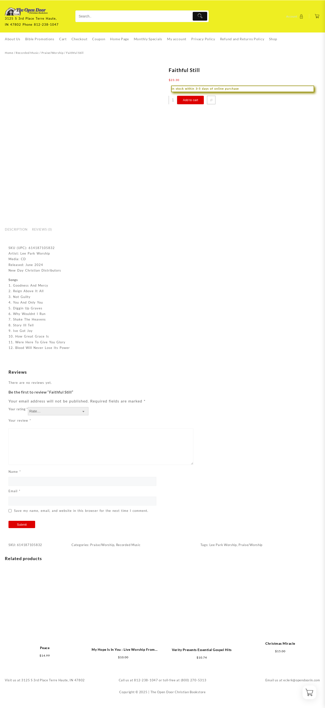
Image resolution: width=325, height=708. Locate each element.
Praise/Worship (52, 53)
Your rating (18, 409)
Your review (19, 420)
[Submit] (200, 16)
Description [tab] (16, 229)
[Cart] (317, 16)
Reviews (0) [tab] (42, 229)
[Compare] (211, 100)
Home (9, 53)
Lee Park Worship (223, 545)
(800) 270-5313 (193, 680)
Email (14, 491)
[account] (295, 16)
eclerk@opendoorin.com (301, 680)
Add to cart (190, 100)
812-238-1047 (146, 680)
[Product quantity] (173, 100)
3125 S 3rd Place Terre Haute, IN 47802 (53, 680)
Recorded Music (27, 53)
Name (14, 472)
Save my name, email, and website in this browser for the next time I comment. (81, 511)
